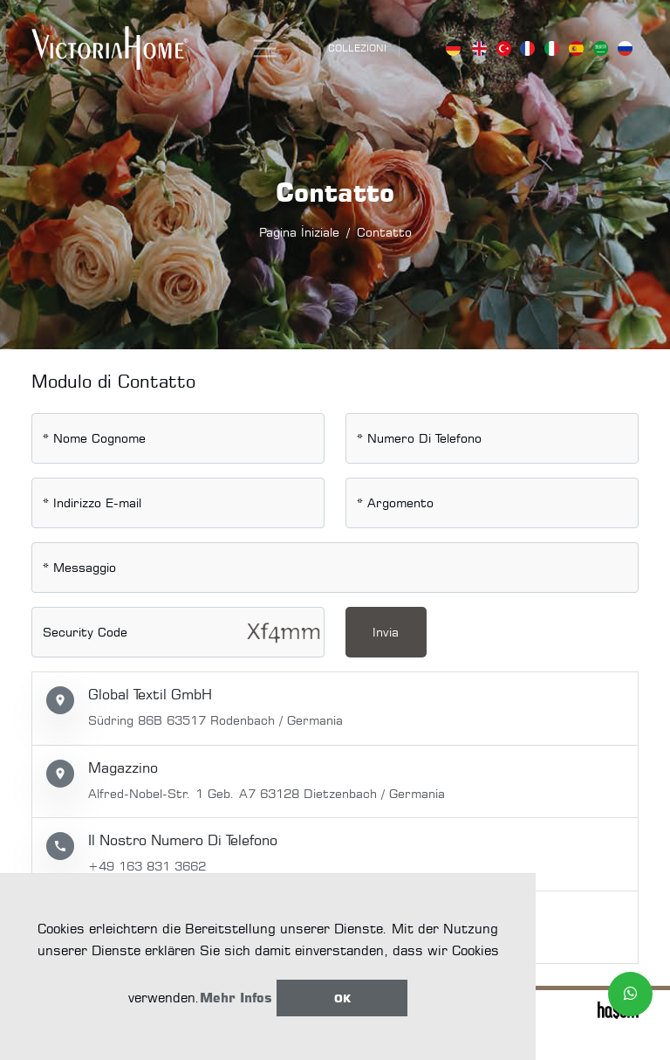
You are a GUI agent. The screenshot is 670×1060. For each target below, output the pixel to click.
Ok (342, 998)
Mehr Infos (236, 997)
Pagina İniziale (299, 231)
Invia (386, 632)
